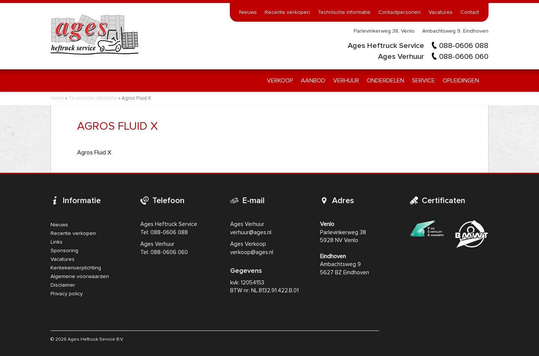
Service (423, 81)
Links (57, 242)
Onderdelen (385, 81)
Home (57, 98)
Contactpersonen (399, 12)
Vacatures (441, 12)
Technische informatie (344, 12)
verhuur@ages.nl (250, 232)
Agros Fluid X (94, 153)
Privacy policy (67, 293)
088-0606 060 (463, 56)
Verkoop (280, 81)
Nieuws (248, 12)
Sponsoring (64, 250)
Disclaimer (63, 285)
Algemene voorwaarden (80, 276)
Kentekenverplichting (76, 268)
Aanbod (313, 81)
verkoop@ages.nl (251, 252)
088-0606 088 (463, 45)
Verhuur (346, 81)
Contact (469, 12)
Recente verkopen (287, 12)
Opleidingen (461, 81)
